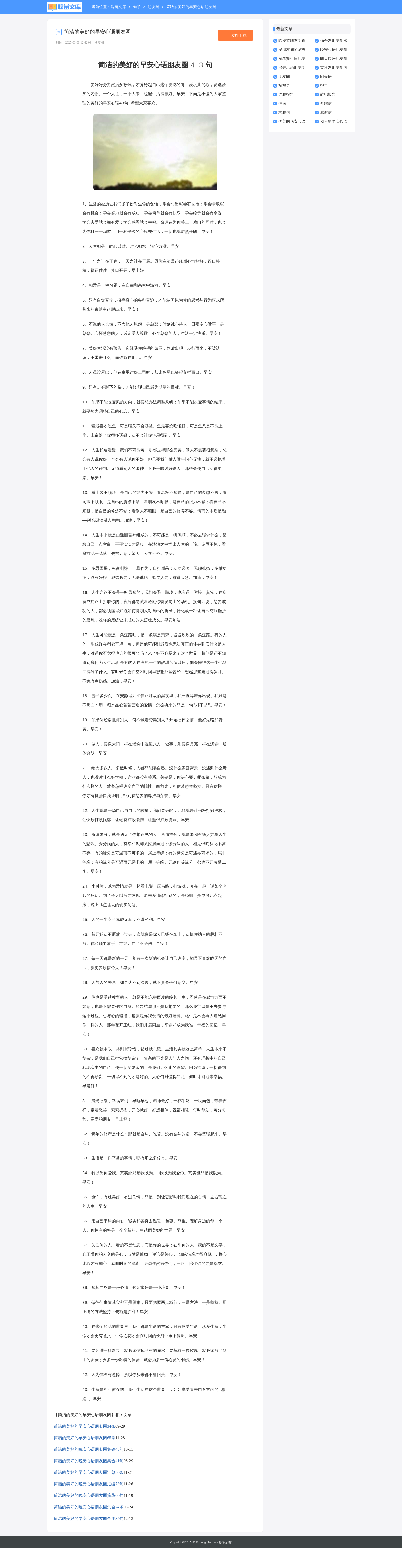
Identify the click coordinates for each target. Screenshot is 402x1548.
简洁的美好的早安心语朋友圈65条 (84, 1437)
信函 (282, 103)
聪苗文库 (118, 7)
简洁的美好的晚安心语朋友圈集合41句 (89, 1460)
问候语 (326, 76)
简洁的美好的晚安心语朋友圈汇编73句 (89, 1483)
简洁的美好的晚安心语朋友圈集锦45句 (89, 1449)
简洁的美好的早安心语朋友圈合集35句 (89, 1518)
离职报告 (286, 94)
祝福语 (284, 85)
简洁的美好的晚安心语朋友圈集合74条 (89, 1506)
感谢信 (326, 112)
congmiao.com (209, 1542)
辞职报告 (328, 94)
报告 (324, 85)
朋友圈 (153, 7)
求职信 (284, 112)
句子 (137, 7)
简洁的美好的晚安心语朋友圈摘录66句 (89, 1495)
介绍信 (326, 103)
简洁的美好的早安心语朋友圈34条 (84, 1426)
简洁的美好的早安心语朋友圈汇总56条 (89, 1472)
